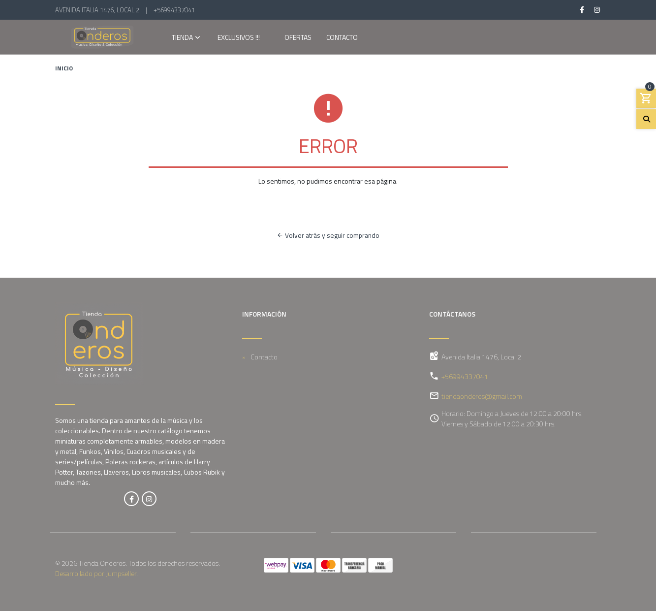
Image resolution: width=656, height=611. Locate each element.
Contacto (342, 38)
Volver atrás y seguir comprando (328, 235)
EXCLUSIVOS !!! (239, 38)
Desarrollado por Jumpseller (95, 573)
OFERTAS (298, 38)
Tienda (182, 38)
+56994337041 (174, 10)
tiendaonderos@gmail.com (481, 396)
